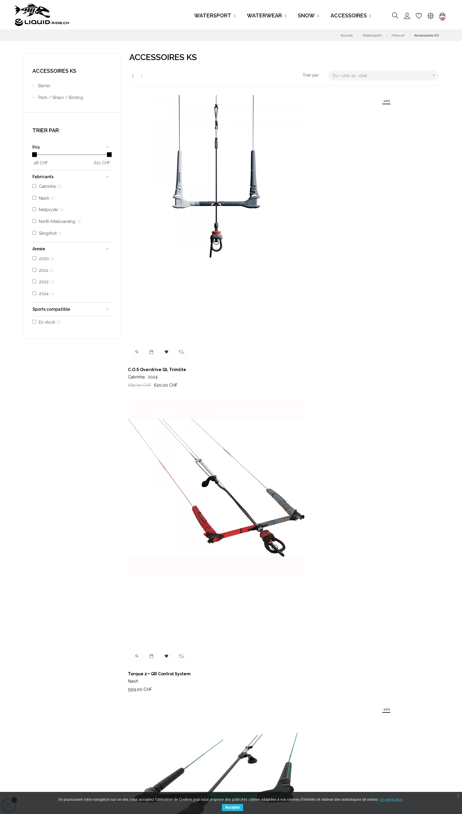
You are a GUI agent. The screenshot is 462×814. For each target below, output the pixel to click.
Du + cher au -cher (386, 75)
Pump (241, 472)
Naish (240, 208)
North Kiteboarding (366, 208)
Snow (205, 744)
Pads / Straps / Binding (60, 97)
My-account (282, 744)
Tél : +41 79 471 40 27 (290, 723)
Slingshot (350, 344)
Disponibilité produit (148, 744)
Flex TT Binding (251, 337)
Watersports (211, 723)
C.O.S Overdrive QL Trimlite (158, 201)
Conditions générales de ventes (159, 734)
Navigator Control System (368, 201)
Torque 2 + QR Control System (266, 201)
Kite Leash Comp (253, 608)
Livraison (137, 723)
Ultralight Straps (147, 608)
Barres (44, 85)
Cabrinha (144, 208)
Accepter (232, 807)
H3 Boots (138, 337)
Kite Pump (140, 472)
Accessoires (211, 755)
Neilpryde (244, 615)
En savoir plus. (391, 800)
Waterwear (210, 734)
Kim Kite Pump (356, 337)
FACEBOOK (83, 748)
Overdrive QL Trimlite (364, 472)
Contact (278, 734)
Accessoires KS (54, 71)
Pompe (349, 608)
